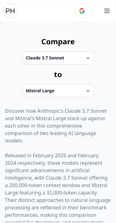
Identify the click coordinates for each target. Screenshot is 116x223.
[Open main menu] (107, 10)
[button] (107, 11)
